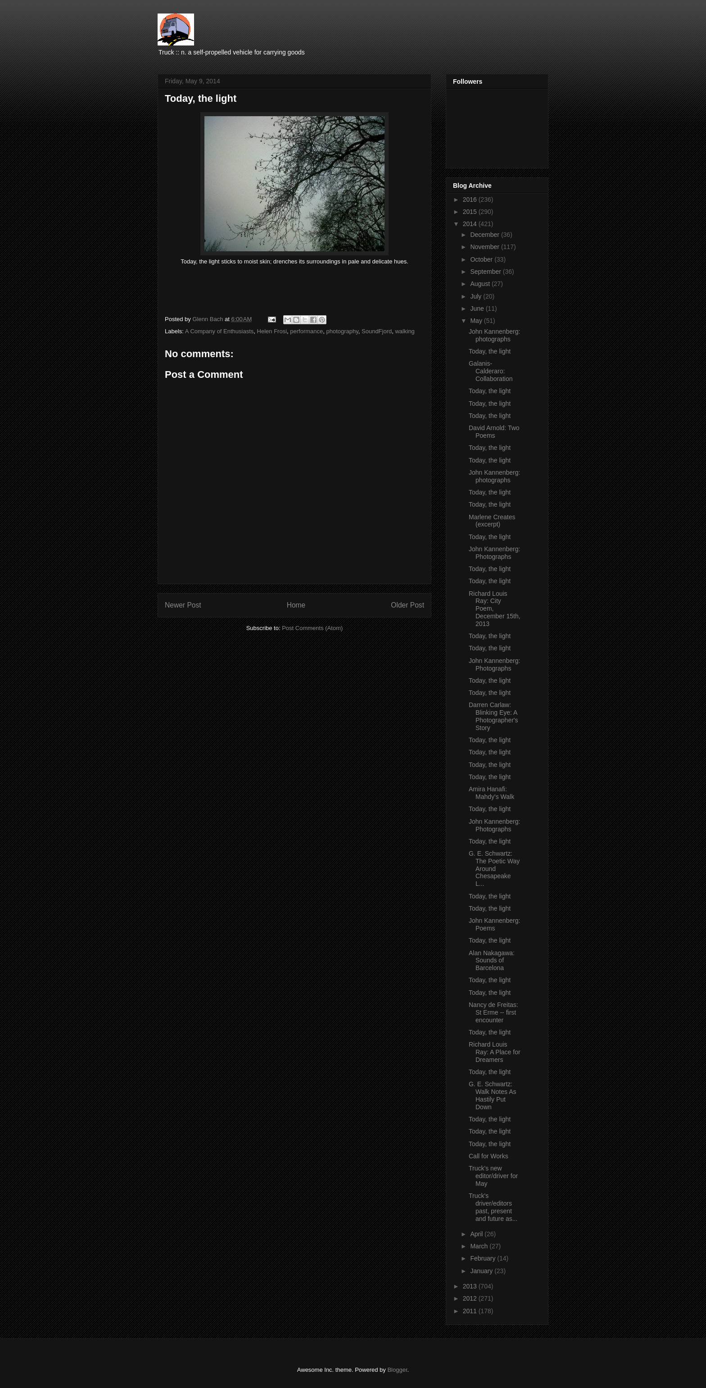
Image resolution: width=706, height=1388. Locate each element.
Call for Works (488, 1156)
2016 (471, 199)
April (477, 1234)
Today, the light (490, 351)
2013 (471, 1286)
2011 (471, 1311)
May (477, 320)
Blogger (397, 1369)
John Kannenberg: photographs (494, 335)
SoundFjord (377, 331)
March (479, 1246)
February (483, 1258)
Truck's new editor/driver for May (493, 1176)
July (476, 296)
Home (296, 605)
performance (306, 331)
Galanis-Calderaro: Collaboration (491, 371)
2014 (471, 223)
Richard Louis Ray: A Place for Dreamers (494, 1052)
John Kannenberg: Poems (494, 924)
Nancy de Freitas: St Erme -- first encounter (493, 1012)
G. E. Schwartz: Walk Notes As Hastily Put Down (492, 1095)
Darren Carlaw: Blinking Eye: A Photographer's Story (493, 716)
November (485, 246)
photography (342, 331)
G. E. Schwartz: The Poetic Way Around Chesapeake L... (494, 868)
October (482, 259)
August (480, 283)
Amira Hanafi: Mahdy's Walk (491, 792)
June (477, 308)
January (482, 1271)
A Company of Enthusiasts (219, 331)
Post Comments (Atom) (312, 628)
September (486, 271)
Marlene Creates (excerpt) (492, 520)
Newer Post (183, 605)
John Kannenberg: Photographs (494, 552)
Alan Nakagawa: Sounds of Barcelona (492, 960)
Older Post (407, 605)
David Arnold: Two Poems (494, 431)
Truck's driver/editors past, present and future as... (493, 1207)
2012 (471, 1298)
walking (404, 331)
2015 (471, 211)
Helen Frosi (272, 331)
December (485, 234)
